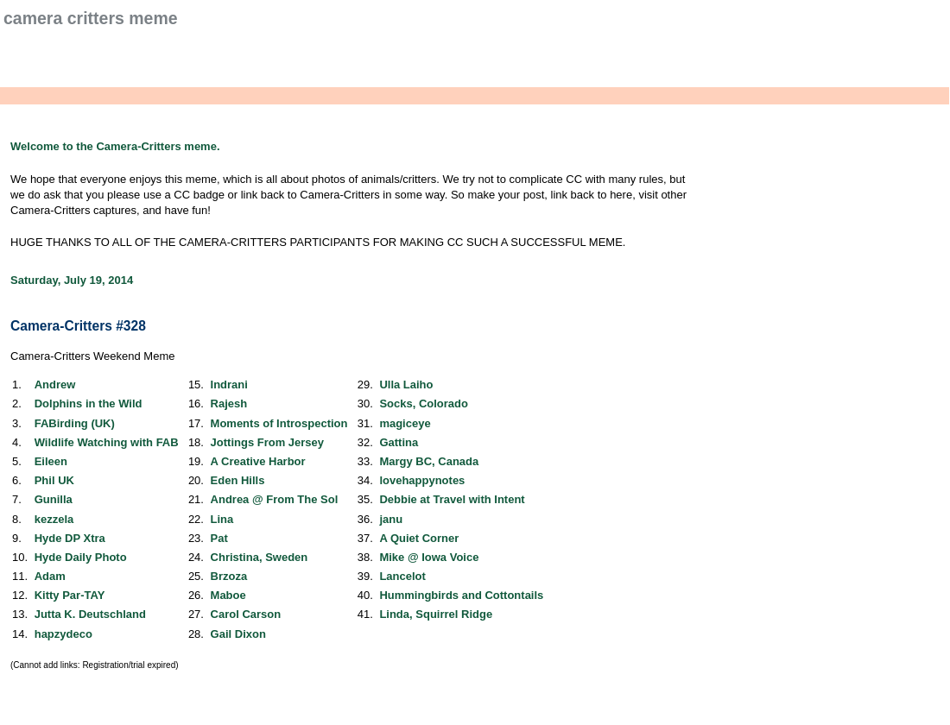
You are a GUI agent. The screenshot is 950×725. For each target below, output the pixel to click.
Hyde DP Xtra (70, 538)
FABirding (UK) (75, 423)
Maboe (228, 595)
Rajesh (229, 403)
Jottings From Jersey (268, 442)
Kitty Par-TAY (70, 595)
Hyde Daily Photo (81, 557)
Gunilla (54, 499)
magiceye (404, 423)
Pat (219, 538)
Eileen (51, 461)
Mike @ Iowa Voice (428, 557)
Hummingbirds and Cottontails (461, 595)
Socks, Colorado (423, 403)
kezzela (54, 519)
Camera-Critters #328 (78, 325)
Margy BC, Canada (428, 461)
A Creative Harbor (258, 461)
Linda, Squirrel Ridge (435, 614)
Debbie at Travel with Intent (451, 499)
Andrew (55, 384)
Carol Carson (246, 614)
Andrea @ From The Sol (275, 499)
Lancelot (402, 576)
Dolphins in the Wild (88, 403)
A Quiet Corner (419, 538)
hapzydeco (63, 633)
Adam (50, 576)
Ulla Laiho (406, 384)
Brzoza (229, 576)
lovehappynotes (422, 480)
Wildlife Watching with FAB (107, 442)
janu (390, 519)
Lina (222, 519)
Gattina (398, 442)
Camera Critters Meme (90, 18)
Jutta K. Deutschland (90, 614)
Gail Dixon (238, 633)
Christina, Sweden (259, 557)
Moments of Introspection (279, 423)
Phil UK (54, 480)
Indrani (229, 384)
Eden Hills (238, 480)
